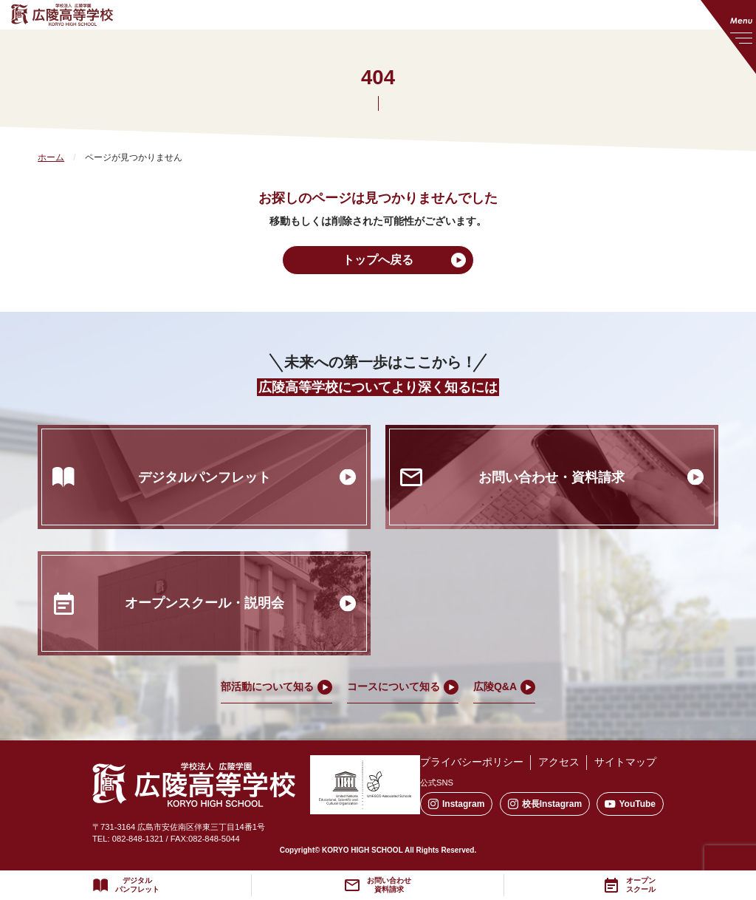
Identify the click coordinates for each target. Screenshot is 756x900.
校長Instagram (545, 804)
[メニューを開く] (728, 37)
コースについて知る (393, 686)
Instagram (456, 804)
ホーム (51, 157)
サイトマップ (625, 762)
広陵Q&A (495, 686)
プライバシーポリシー (471, 762)
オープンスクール (641, 885)
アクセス (559, 762)
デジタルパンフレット (137, 885)
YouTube (630, 804)
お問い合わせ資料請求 (389, 885)
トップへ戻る (378, 259)
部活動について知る (267, 686)
